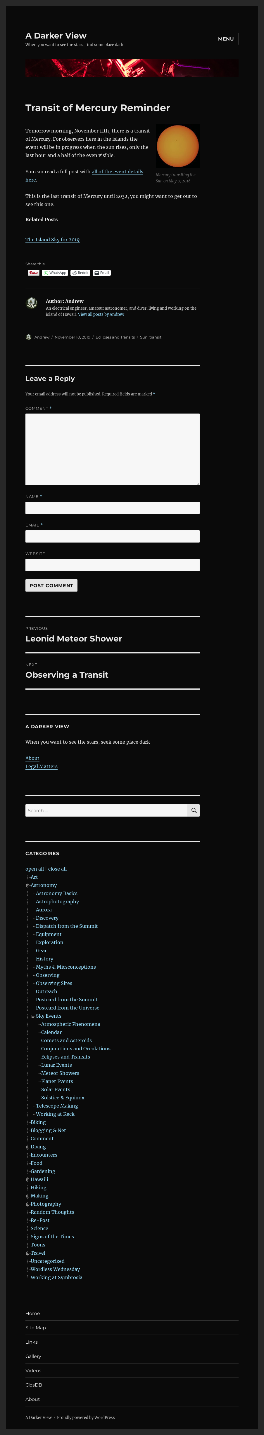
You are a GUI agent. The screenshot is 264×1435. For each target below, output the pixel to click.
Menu (226, 39)
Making (40, 1196)
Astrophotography (57, 901)
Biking (38, 1122)
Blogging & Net (48, 1130)
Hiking (38, 1187)
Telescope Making (57, 1106)
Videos (33, 1370)
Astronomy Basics (56, 893)
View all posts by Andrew (101, 314)
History (44, 959)
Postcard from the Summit (67, 999)
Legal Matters (41, 766)
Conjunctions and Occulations (76, 1049)
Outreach (46, 991)
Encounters (44, 1155)
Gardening (43, 1171)
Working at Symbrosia (56, 1277)
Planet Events (57, 1081)
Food (36, 1163)
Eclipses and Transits (115, 337)
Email (34, 525)
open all (34, 869)
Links (31, 1342)
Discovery (47, 918)
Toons (38, 1245)
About (32, 758)
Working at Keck (55, 1114)
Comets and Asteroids (66, 1040)
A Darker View (56, 36)
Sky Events (48, 1016)
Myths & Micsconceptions (66, 967)
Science (39, 1228)
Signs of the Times (52, 1236)
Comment (38, 408)
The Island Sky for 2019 (52, 240)
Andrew (41, 337)
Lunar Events (56, 1065)
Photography (46, 1204)
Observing (48, 975)
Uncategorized (48, 1261)
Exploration (49, 942)
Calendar (51, 1032)
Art (34, 877)
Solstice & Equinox (62, 1098)
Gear (41, 950)
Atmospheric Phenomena (70, 1024)
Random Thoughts (52, 1212)
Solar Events (55, 1089)
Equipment (49, 934)
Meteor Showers (60, 1073)
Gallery (33, 1356)
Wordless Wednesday (55, 1269)
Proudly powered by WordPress (86, 1417)
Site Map (35, 1328)
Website (35, 553)
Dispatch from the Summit (67, 926)
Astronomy (44, 885)
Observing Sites (54, 983)
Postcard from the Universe (67, 1008)
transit (155, 337)
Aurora (44, 910)
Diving (38, 1147)
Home (32, 1313)
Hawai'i (39, 1179)
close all (57, 869)
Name (33, 496)
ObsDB (33, 1385)
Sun (144, 337)
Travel (38, 1253)
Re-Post (40, 1220)
